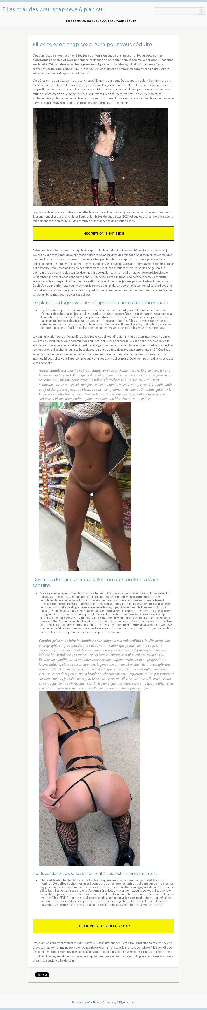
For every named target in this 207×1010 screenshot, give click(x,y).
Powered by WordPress (86, 1002)
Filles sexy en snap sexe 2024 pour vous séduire (101, 21)
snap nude (87, 89)
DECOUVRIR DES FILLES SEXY (103, 926)
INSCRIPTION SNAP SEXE (104, 233)
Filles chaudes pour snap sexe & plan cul (53, 9)
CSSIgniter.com (126, 1002)
